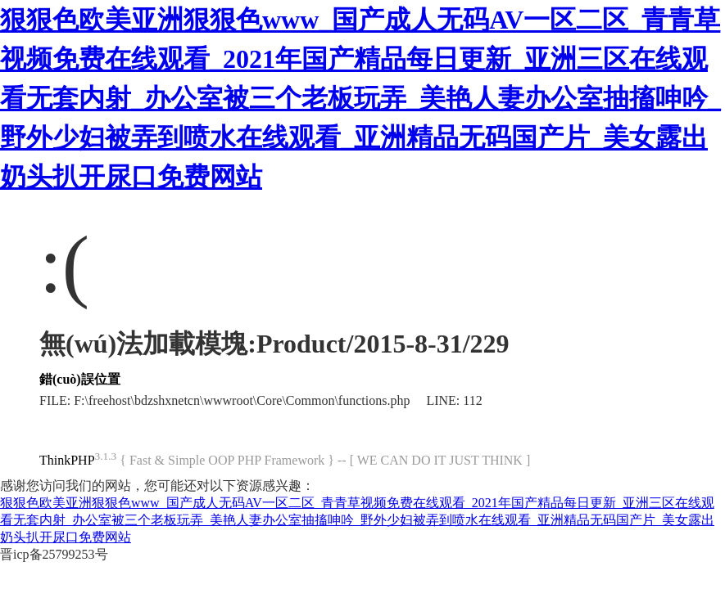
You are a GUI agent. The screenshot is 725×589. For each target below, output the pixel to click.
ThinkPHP (67, 460)
